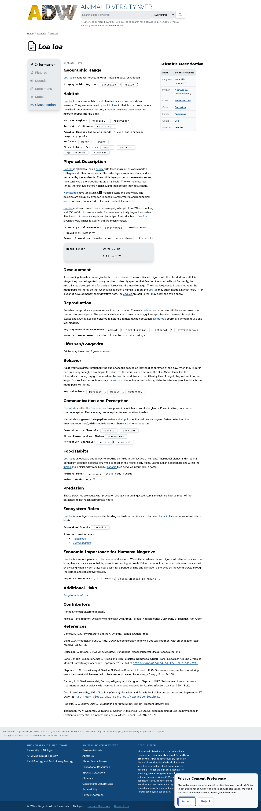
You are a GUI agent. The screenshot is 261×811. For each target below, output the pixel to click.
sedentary (135, 391)
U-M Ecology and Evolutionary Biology (50, 761)
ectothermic (113, 227)
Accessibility (89, 789)
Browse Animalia (92, 750)
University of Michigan (40, 750)
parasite (95, 391)
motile (115, 391)
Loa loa (54, 33)
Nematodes (71, 193)
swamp (102, 141)
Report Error (121, 806)
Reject (205, 801)
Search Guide (116, 25)
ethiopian (109, 84)
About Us (88, 756)
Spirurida (180, 107)
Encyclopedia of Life (76, 595)
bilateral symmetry (81, 232)
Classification (43, 104)
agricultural (76, 152)
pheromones (116, 436)
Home (30, 33)
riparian (100, 152)
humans (106, 559)
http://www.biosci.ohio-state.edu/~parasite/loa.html (118, 697)
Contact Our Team (99, 806)
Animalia (41, 33)
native (129, 84)
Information (42, 64)
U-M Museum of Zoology (42, 756)
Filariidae (180, 113)
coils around (150, 310)
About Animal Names (95, 761)
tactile (108, 430)
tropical (98, 120)
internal (161, 329)
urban (107, 147)
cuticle (100, 169)
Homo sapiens (82, 543)
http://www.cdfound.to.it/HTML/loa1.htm (165, 663)
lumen (68, 467)
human (131, 105)
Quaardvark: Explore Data (97, 784)
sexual (112, 329)
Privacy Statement (93, 795)
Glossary (87, 778)
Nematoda (181, 89)
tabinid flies (110, 105)
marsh (85, 141)
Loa (177, 120)
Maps (37, 96)
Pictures (38, 72)
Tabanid (112, 467)
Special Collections (94, 772)
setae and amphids (119, 419)
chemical (129, 430)
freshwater (121, 120)
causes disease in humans (137, 578)
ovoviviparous (188, 329)
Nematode (160, 318)
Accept (187, 801)
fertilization (136, 329)
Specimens (41, 88)
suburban (126, 147)
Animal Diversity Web (116, 7)
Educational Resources (96, 767)
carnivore (95, 474)
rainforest (105, 126)
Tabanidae (79, 538)
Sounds (38, 80)
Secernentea (183, 100)
